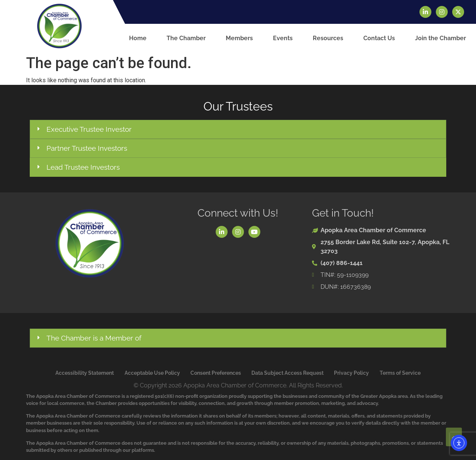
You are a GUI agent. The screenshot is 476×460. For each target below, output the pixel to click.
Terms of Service (400, 373)
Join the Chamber (440, 38)
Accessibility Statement (84, 373)
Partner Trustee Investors (86, 148)
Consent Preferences (215, 373)
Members (239, 38)
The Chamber (186, 38)
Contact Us (379, 38)
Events (283, 38)
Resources (328, 38)
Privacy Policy (351, 373)
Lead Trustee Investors (83, 167)
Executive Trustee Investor (89, 129)
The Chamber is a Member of (93, 338)
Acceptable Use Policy (152, 373)
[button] (238, 129)
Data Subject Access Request (287, 373)
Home (138, 38)
